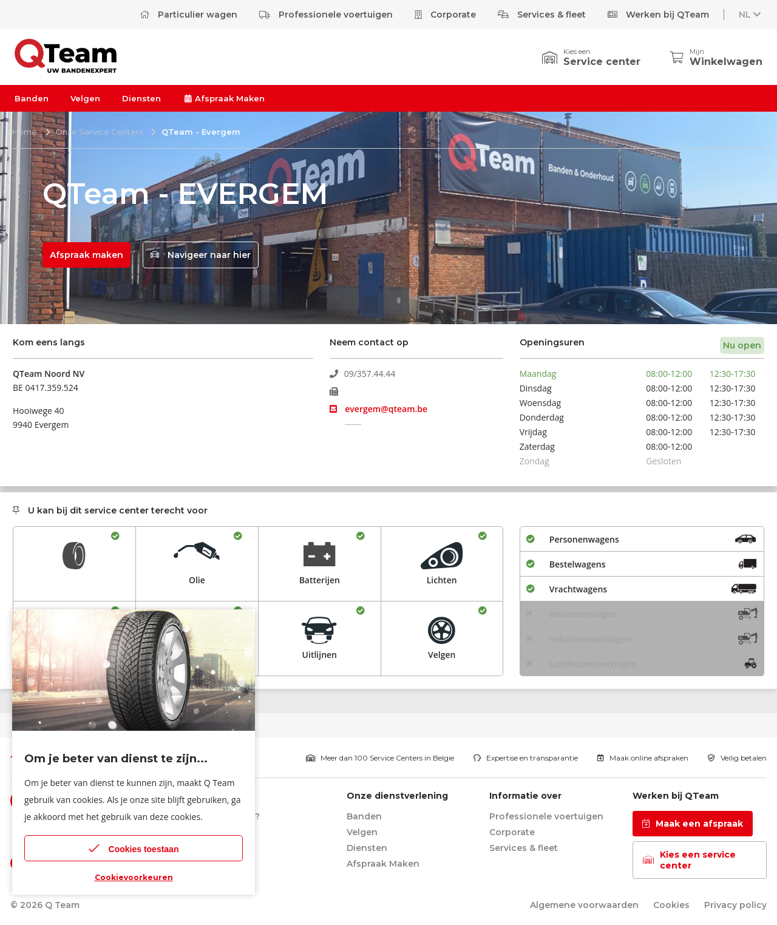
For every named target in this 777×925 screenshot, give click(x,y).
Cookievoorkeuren (134, 877)
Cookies (671, 905)
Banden (32, 98)
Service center (601, 61)
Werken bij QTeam (658, 14)
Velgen (85, 98)
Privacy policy (735, 905)
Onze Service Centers (99, 132)
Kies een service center (689, 860)
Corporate (445, 14)
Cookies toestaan (134, 848)
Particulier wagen (188, 14)
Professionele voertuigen (326, 14)
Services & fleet (542, 14)
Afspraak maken (86, 254)
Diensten (141, 98)
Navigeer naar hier (201, 254)
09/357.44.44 (363, 373)
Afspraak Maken (224, 98)
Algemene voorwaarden (584, 905)
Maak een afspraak (692, 823)
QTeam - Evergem (200, 132)
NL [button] (751, 14)
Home (24, 132)
